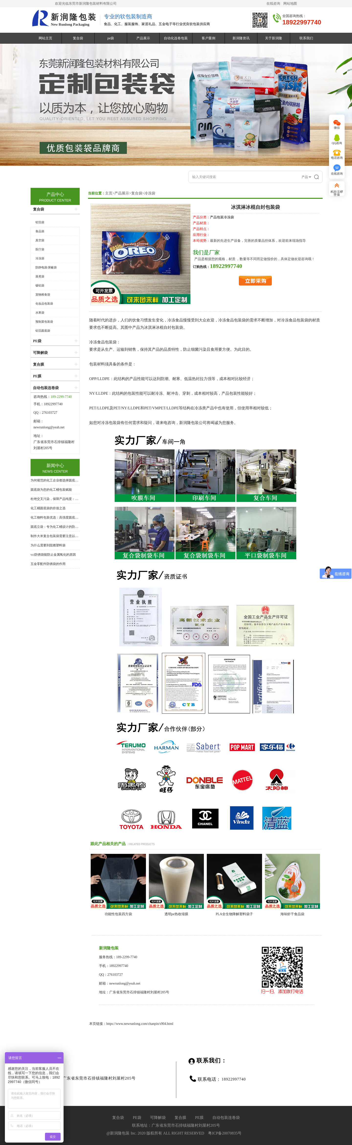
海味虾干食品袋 (292, 914)
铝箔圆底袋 (42, 330)
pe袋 (110, 38)
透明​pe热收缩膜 (176, 914)
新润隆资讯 (241, 38)
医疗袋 (39, 249)
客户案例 (208, 38)
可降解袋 (40, 353)
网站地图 (290, 3)
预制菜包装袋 (44, 321)
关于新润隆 (273, 38)
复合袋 (78, 38)
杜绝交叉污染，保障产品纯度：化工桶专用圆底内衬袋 (69, 499)
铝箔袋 (39, 222)
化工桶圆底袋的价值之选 (48, 508)
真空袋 (39, 240)
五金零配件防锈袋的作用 (48, 564)
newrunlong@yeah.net (49, 427)
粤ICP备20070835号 (225, 1133)
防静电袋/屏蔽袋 (46, 267)
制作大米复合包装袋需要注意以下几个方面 (61, 536)
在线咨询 (273, 3)
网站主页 (45, 38)
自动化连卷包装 (176, 38)
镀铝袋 (39, 285)
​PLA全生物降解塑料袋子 (234, 914)
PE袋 (37, 341)
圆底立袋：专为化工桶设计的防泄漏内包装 (61, 527)
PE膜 (37, 376)
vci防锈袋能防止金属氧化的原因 (53, 554)
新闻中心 (55, 465)
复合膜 (38, 364)
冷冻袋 (149, 193)
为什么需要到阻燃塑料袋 (48, 545)
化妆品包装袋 (44, 303)
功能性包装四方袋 (118, 914)
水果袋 (39, 312)
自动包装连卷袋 (46, 388)
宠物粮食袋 (42, 294)
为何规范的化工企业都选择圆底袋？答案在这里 (64, 480)
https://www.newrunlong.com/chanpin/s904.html (139, 1024)
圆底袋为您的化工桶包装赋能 (51, 489)
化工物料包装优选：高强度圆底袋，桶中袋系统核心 (67, 517)
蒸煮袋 (39, 276)
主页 (108, 193)
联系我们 (306, 38)
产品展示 (143, 38)
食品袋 (39, 231)
